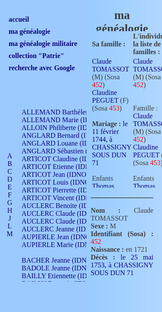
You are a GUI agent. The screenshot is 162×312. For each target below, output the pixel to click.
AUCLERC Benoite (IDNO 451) (67, 205)
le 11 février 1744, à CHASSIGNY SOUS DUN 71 (111, 143)
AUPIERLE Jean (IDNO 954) (63, 236)
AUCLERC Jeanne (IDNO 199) (66, 229)
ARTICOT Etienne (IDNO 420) (66, 166)
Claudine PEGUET (105, 96)
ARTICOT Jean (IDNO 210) (61, 174)
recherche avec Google (42, 68)
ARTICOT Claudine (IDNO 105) (68, 158)
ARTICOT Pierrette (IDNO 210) (67, 190)
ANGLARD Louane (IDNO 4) (64, 143)
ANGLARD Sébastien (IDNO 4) (67, 151)
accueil (19, 19)
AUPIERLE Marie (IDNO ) (60, 244)
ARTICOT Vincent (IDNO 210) (66, 198)
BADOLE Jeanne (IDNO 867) (64, 268)
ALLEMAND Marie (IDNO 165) (68, 120)
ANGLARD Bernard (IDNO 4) (65, 135)
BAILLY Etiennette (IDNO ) (61, 276)
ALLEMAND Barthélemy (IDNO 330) (76, 112)
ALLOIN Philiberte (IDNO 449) (66, 127)
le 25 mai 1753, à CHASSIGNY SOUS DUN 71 (122, 265)
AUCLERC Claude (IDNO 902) (66, 213)
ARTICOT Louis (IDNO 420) (63, 182)
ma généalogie (29, 31)
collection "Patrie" (36, 55)
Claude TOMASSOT (110, 65)
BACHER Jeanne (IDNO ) (58, 260)
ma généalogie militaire (43, 43)
